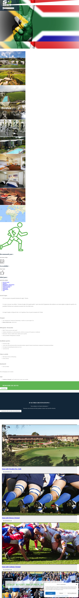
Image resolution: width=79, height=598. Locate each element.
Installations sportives (7, 285)
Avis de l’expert (6, 282)
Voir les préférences (72, 593)
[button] (76, 584)
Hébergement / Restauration (8, 284)
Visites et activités (6, 286)
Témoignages (5, 289)
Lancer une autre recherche (12, 411)
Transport (5, 283)
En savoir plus (7, 471)
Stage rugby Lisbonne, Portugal (11, 567)
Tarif (4, 290)
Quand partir (5, 288)
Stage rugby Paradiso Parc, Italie (11, 469)
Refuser (61, 593)
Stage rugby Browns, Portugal (11, 518)
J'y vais (4, 388)
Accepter (50, 593)
